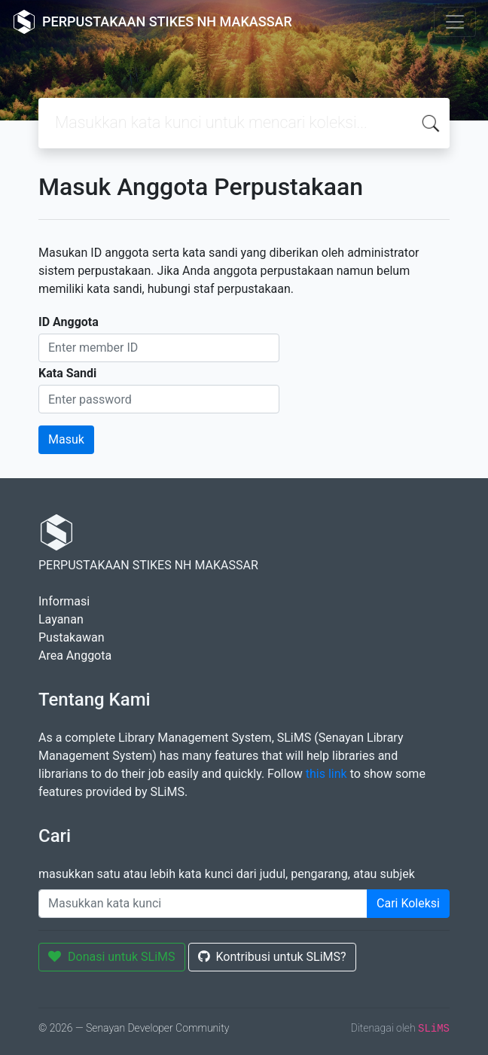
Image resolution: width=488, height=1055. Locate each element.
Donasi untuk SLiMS (111, 957)
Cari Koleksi (408, 903)
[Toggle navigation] (455, 22)
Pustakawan (71, 637)
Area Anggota (74, 655)
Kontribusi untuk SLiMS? (272, 957)
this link (326, 774)
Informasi (64, 601)
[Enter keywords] (203, 903)
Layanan (61, 619)
